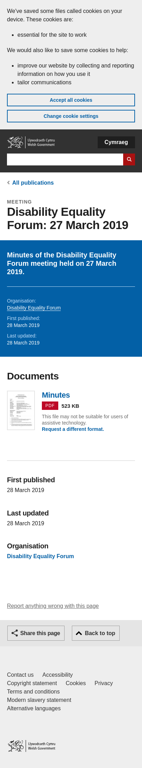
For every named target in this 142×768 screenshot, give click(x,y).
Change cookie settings (71, 116)
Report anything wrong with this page (53, 606)
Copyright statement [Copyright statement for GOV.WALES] (32, 683)
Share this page (40, 633)
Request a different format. (73, 429)
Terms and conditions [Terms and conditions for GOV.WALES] (33, 692)
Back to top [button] (100, 633)
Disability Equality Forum (34, 308)
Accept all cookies (71, 100)
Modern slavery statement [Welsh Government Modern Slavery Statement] (39, 700)
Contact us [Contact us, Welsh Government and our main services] (20, 675)
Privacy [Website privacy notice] (104, 683)
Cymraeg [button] (116, 142)
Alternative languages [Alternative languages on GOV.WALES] (34, 708)
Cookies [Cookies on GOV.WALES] (76, 683)
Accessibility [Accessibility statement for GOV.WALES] (57, 675)
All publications (33, 183)
